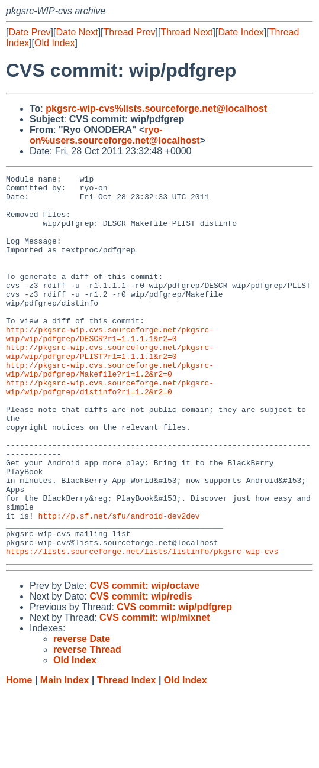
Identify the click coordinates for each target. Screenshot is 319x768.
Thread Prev (130, 32)
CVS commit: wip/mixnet (154, 694)
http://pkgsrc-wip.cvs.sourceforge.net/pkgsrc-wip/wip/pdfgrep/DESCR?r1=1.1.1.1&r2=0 (110, 366)
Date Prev (29, 32)
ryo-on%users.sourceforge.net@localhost (115, 135)
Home (19, 756)
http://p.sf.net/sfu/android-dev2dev (119, 584)
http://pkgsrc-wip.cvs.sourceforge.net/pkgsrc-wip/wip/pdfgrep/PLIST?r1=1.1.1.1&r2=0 (110, 387)
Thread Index (126, 756)
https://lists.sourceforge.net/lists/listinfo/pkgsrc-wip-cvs (142, 627)
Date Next (77, 32)
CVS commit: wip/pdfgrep (174, 683)
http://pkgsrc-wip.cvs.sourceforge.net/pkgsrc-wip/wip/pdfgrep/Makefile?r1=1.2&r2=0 (110, 409)
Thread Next (186, 32)
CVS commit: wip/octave (144, 662)
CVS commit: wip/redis (140, 672)
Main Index (64, 756)
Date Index (240, 32)
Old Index (54, 43)
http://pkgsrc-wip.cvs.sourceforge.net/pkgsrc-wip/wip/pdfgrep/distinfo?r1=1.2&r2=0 (110, 430)
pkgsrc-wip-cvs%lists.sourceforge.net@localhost (156, 108)
